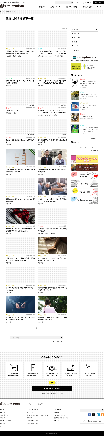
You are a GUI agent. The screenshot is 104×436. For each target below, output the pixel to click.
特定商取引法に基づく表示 (61, 418)
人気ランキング (55, 7)
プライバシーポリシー (60, 415)
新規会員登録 (98, 2)
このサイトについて (32, 409)
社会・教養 (77, 37)
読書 (75, 42)
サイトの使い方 (31, 412)
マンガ (76, 46)
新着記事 (42, 7)
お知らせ (76, 50)
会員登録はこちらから (52, 388)
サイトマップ (57, 420)
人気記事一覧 (4, 415)
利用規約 (56, 412)
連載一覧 (2, 418)
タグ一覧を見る (57, 341)
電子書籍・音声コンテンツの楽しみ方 (37, 415)
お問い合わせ (57, 409)
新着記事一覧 (4, 412)
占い (93, 147)
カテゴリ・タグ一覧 (5, 420)
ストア (99, 7)
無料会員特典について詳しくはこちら (52, 393)
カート (79, 2)
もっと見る (93, 138)
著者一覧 (2, 423)
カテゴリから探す (71, 7)
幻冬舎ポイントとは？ (33, 420)
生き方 (76, 29)
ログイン (88, 2)
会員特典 (29, 418)
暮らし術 (76, 33)
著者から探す (87, 7)
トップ (2, 409)
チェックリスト (84, 147)
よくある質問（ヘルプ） (34, 423)
